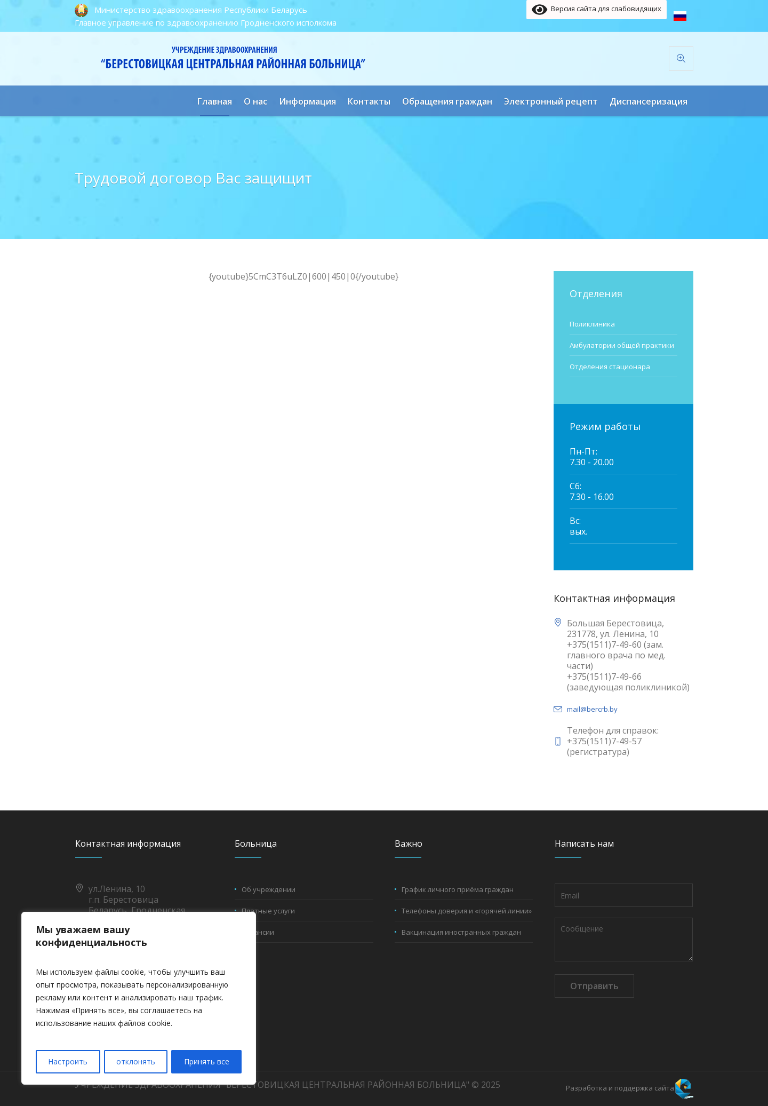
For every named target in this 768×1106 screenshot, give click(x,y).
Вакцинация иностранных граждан (461, 932)
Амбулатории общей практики (622, 345)
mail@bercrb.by (592, 709)
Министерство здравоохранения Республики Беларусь (200, 9)
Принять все (206, 1061)
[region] (138, 999)
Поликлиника (592, 324)
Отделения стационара (610, 366)
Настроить (67, 1061)
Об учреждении (268, 889)
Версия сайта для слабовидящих (596, 10)
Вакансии (258, 932)
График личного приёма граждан (458, 889)
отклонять (135, 1061)
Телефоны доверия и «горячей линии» (467, 911)
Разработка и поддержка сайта (620, 1088)
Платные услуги (268, 911)
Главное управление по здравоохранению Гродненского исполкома (206, 22)
